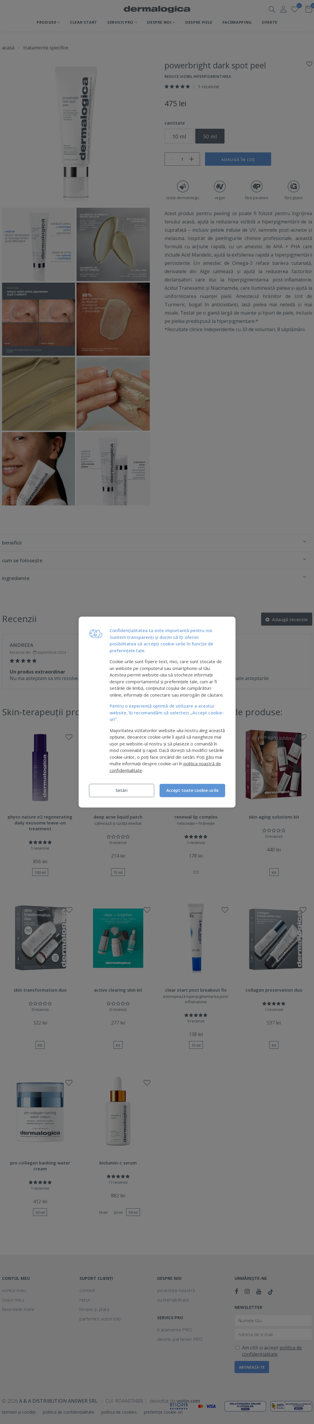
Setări (121, 790)
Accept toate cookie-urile (192, 790)
